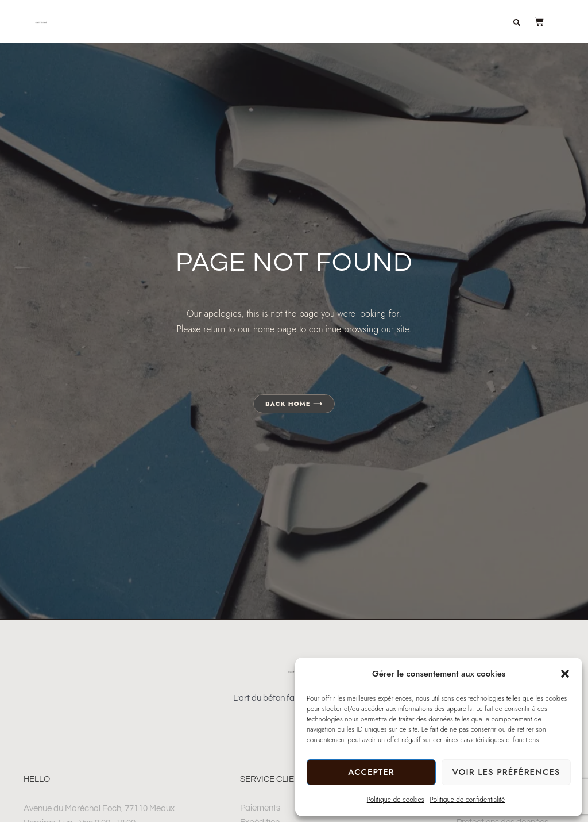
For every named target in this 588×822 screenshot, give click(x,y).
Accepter (371, 772)
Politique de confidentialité (467, 799)
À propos (463, 14)
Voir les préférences (506, 772)
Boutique (400, 14)
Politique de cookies (395, 799)
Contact (474, 30)
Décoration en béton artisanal (282, 14)
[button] (565, 673)
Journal (415, 30)
